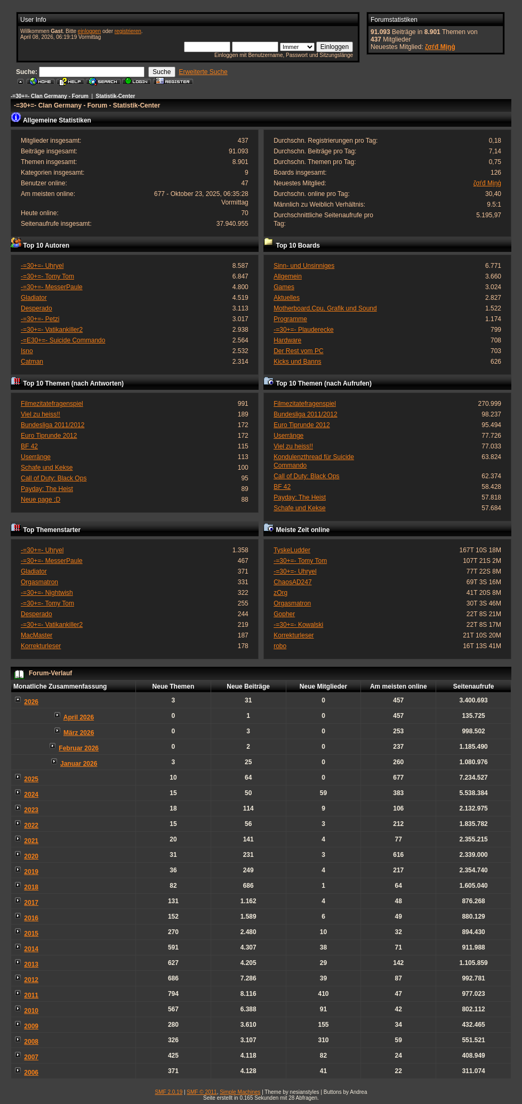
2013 (31, 964)
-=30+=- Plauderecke (303, 329)
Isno (27, 351)
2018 (31, 887)
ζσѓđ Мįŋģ (440, 47)
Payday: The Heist (47, 489)
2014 (31, 949)
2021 (31, 841)
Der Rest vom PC (298, 351)
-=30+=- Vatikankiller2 (52, 329)
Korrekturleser (41, 646)
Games (284, 287)
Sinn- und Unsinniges (304, 265)
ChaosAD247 (292, 582)
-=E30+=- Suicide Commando (63, 340)
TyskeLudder (292, 550)
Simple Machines (240, 1092)
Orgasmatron (39, 582)
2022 (31, 825)
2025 (31, 779)
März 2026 (78, 733)
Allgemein (288, 276)
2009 (31, 1026)
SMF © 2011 (201, 1092)
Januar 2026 (78, 763)
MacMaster (36, 635)
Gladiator (34, 297)
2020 (31, 856)
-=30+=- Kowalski (298, 624)
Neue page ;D (40, 499)
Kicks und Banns (297, 361)
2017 (31, 902)
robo (280, 646)
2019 (31, 872)
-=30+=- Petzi (40, 319)
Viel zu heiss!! (40, 414)
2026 (31, 702)
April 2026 (78, 717)
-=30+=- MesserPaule (52, 287)
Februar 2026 (79, 748)
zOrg (280, 592)
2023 (31, 810)
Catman (32, 361)
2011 (31, 995)
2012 (31, 980)
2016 (31, 918)
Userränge (36, 457)
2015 (31, 933)
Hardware (287, 340)
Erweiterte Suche (203, 72)
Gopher (284, 614)
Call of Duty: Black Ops (53, 478)
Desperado (36, 308)
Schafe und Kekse (47, 467)
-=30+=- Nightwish (47, 592)
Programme (290, 319)
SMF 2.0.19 (169, 1092)
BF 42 (29, 446)
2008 (31, 1041)
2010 (31, 1011)
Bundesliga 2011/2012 (52, 425)
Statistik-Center (115, 96)
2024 (31, 794)
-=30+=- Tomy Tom (47, 276)
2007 (31, 1057)
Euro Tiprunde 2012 (49, 435)
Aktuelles (287, 297)
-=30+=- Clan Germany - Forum (50, 96)
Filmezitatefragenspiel (52, 403)
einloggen (89, 31)
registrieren (128, 31)
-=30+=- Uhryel (42, 265)
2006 (31, 1072)
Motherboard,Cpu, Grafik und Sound (325, 308)
